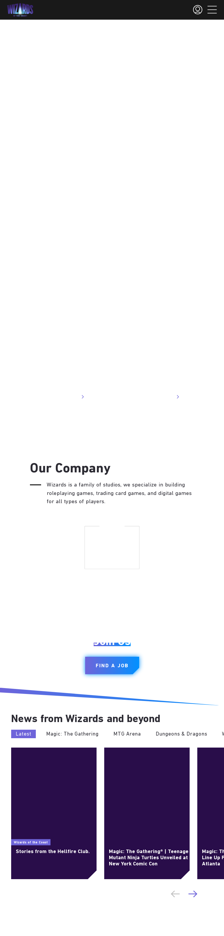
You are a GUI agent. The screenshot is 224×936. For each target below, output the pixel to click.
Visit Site (72, 397)
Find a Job (112, 666)
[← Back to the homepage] (20, 10)
